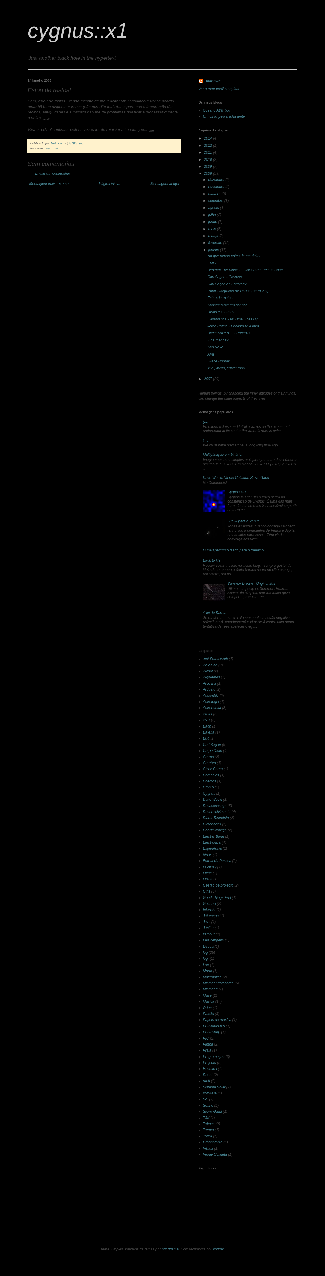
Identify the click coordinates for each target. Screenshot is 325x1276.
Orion (207, 1008)
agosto (214, 208)
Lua (206, 965)
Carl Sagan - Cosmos (224, 277)
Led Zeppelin (213, 940)
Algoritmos (211, 677)
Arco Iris (209, 683)
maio (212, 229)
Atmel (207, 714)
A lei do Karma (214, 613)
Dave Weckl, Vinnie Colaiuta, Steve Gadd (236, 478)
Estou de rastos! (220, 298)
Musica (208, 1001)
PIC (206, 1038)
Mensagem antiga (164, 184)
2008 (208, 173)
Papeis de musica (217, 1020)
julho (212, 215)
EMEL (212, 263)
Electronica (212, 842)
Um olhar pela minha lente (224, 116)
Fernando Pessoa (217, 861)
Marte (207, 971)
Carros (208, 757)
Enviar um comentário (52, 173)
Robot (208, 1075)
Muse (207, 995)
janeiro (214, 250)
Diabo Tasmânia (216, 818)
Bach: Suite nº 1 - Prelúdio (228, 333)
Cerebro (209, 763)
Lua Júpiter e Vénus (243, 521)
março (213, 236)
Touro (207, 1136)
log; (206, 958)
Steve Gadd (212, 1111)
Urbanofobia (213, 1142)
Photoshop (211, 1032)
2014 (208, 138)
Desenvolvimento (217, 812)
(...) (205, 421)
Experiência (212, 848)
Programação (214, 1057)
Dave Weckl (212, 799)
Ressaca (210, 1069)
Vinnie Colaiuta (215, 1154)
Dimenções (212, 824)
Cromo (208, 787)
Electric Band (213, 836)
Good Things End (217, 898)
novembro (216, 187)
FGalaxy (210, 867)
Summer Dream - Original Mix (251, 583)
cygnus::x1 (78, 30)
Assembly (211, 696)
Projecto (209, 1063)
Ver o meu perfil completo (219, 89)
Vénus (208, 1148)
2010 (208, 160)
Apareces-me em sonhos (227, 305)
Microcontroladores (218, 983)
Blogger (217, 1249)
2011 (208, 152)
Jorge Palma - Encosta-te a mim (233, 326)
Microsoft (210, 989)
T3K (206, 1118)
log (48, 148)
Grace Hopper (218, 361)
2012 (208, 145)
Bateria (208, 732)
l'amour (209, 934)
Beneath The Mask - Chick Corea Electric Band (244, 270)
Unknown (213, 81)
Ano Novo (215, 347)
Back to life (212, 560)
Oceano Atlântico (216, 110)
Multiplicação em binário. (223, 454)
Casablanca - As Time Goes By (232, 319)
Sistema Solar (214, 1087)
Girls (207, 891)
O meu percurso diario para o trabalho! (234, 550)
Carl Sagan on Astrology (226, 284)
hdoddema (170, 1249)
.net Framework (215, 659)
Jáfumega (211, 916)
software (210, 1093)
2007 (208, 379)
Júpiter (208, 928)
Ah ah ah (210, 665)
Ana (210, 354)
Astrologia (211, 702)
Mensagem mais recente (49, 184)
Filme (207, 873)
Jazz (207, 922)
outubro (214, 194)
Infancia (209, 910)
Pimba (208, 1044)
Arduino (209, 689)
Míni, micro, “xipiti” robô (226, 368)
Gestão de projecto (218, 885)
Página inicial (109, 184)
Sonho (208, 1105)
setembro (216, 201)
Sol (205, 1099)
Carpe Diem (212, 751)
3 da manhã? (217, 340)
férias (207, 855)
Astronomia (212, 708)
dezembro (216, 180)
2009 (208, 166)
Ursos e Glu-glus (220, 312)
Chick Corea (213, 769)
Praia (207, 1050)
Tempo (208, 1130)
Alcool (208, 671)
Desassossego (215, 806)
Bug (206, 738)
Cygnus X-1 (236, 492)
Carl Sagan (212, 745)
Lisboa (208, 946)
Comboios (211, 775)
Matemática (212, 977)
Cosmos (209, 781)
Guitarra (209, 904)
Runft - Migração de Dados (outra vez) (237, 291)
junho (213, 222)
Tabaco (209, 1124)
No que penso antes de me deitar (233, 256)
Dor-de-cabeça (215, 830)
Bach (207, 726)
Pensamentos (214, 1026)
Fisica (207, 879)
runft (55, 148)
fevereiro (215, 243)
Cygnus (209, 793)
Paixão (208, 1014)
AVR (206, 720)
